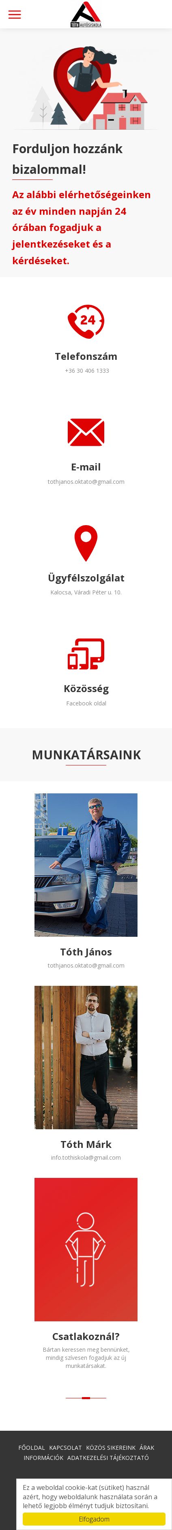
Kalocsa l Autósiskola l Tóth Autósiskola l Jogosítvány (86, 14)
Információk (43, 1458)
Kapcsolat (65, 1447)
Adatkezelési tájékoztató (108, 1458)
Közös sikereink (110, 1447)
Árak (147, 1447)
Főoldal (31, 1447)
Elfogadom (94, 1519)
